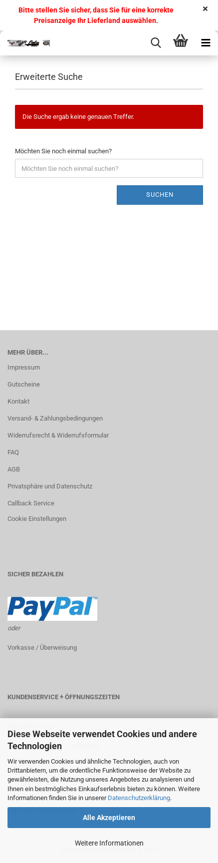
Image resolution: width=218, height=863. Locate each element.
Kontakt (18, 401)
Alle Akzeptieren (109, 818)
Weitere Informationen (109, 843)
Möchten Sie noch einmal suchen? (63, 151)
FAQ (13, 452)
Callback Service (30, 503)
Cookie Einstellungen (36, 518)
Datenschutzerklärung (139, 798)
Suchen (160, 194)
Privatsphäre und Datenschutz (49, 486)
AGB (13, 469)
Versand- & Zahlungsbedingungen (55, 418)
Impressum (23, 367)
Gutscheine (23, 384)
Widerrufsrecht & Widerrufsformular (58, 435)
